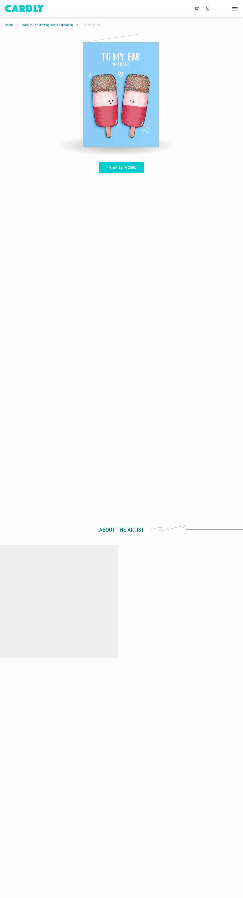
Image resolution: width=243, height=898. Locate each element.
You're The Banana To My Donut (92, 667)
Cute (55, 369)
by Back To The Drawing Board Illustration (32, 670)
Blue (64, 357)
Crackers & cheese (32, 665)
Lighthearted (159, 357)
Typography (40, 357)
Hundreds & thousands (210, 665)
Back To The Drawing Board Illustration (47, 25)
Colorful (185, 357)
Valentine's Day (128, 357)
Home (9, 25)
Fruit (83, 357)
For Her (208, 357)
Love (102, 357)
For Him (15, 369)
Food (36, 369)
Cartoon (15, 357)
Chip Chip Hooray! (151, 665)
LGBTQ (75, 369)
